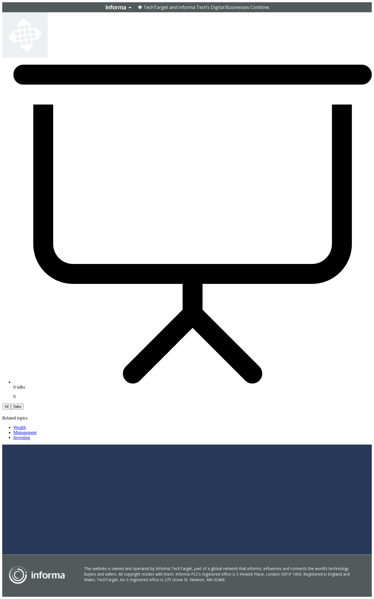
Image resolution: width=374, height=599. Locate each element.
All (6, 406)
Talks (17, 406)
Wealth (19, 427)
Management (25, 432)
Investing (21, 437)
